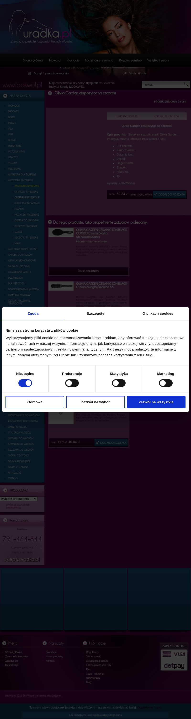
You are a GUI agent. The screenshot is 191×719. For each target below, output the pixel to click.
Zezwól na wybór (95, 402)
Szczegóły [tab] (95, 313)
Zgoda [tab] (33, 313)
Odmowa (34, 402)
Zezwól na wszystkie (156, 402)
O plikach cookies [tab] (158, 313)
